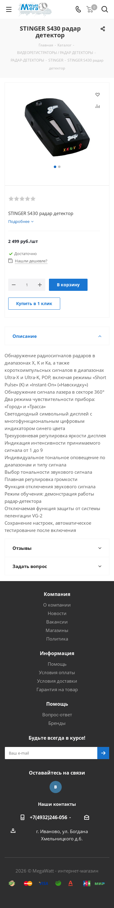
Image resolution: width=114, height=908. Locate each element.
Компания (57, 594)
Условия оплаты (57, 672)
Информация (57, 653)
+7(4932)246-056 (48, 817)
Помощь (57, 664)
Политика (57, 639)
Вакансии (57, 622)
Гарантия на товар (57, 689)
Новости (57, 613)
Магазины (57, 630)
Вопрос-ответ (57, 714)
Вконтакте (56, 787)
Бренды (57, 723)
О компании (57, 605)
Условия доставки (57, 681)
